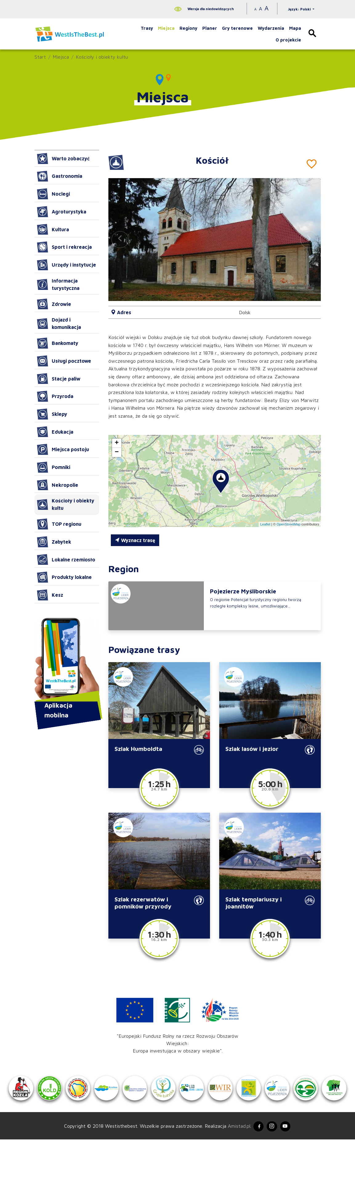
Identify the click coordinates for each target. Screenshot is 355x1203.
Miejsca (166, 28)
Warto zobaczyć (63, 158)
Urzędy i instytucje (66, 264)
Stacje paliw (58, 378)
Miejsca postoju (63, 449)
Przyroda (55, 396)
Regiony (188, 28)
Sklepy (52, 414)
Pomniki (53, 467)
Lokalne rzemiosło (66, 559)
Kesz (50, 594)
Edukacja (55, 431)
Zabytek (54, 541)
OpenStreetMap (288, 524)
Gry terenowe (237, 28)
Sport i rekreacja (64, 246)
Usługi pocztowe (64, 360)
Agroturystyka (61, 211)
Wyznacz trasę (135, 540)
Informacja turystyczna (58, 284)
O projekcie (288, 39)
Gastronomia (59, 176)
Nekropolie (57, 484)
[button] (308, 239)
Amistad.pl (235, 1188)
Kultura (53, 229)
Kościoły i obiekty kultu (102, 57)
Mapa (295, 28)
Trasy (147, 28)
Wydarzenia (271, 28)
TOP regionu (59, 523)
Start (40, 57)
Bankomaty (57, 343)
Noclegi (53, 193)
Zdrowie (54, 304)
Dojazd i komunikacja (59, 323)
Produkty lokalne (64, 577)
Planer (209, 28)
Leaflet (265, 524)
